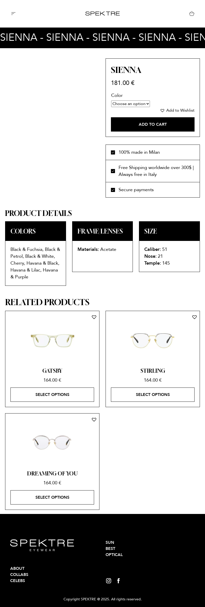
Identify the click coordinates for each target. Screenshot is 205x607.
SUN (110, 542)
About (17, 568)
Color (117, 95)
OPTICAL (114, 555)
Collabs (19, 574)
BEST (110, 548)
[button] (177, 110)
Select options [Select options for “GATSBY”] (52, 394)
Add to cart (153, 124)
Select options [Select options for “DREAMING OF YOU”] (52, 497)
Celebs (17, 581)
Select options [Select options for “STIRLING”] (153, 394)
